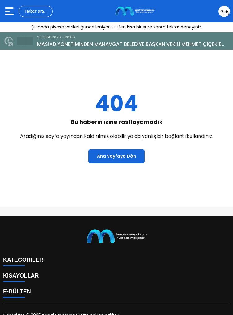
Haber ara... (36, 11)
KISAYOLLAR (21, 276)
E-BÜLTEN (17, 291)
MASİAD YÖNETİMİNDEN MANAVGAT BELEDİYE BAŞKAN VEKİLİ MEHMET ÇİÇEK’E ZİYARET (129, 44)
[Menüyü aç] (10, 11)
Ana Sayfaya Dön (116, 156)
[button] (21, 41)
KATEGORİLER (23, 260)
